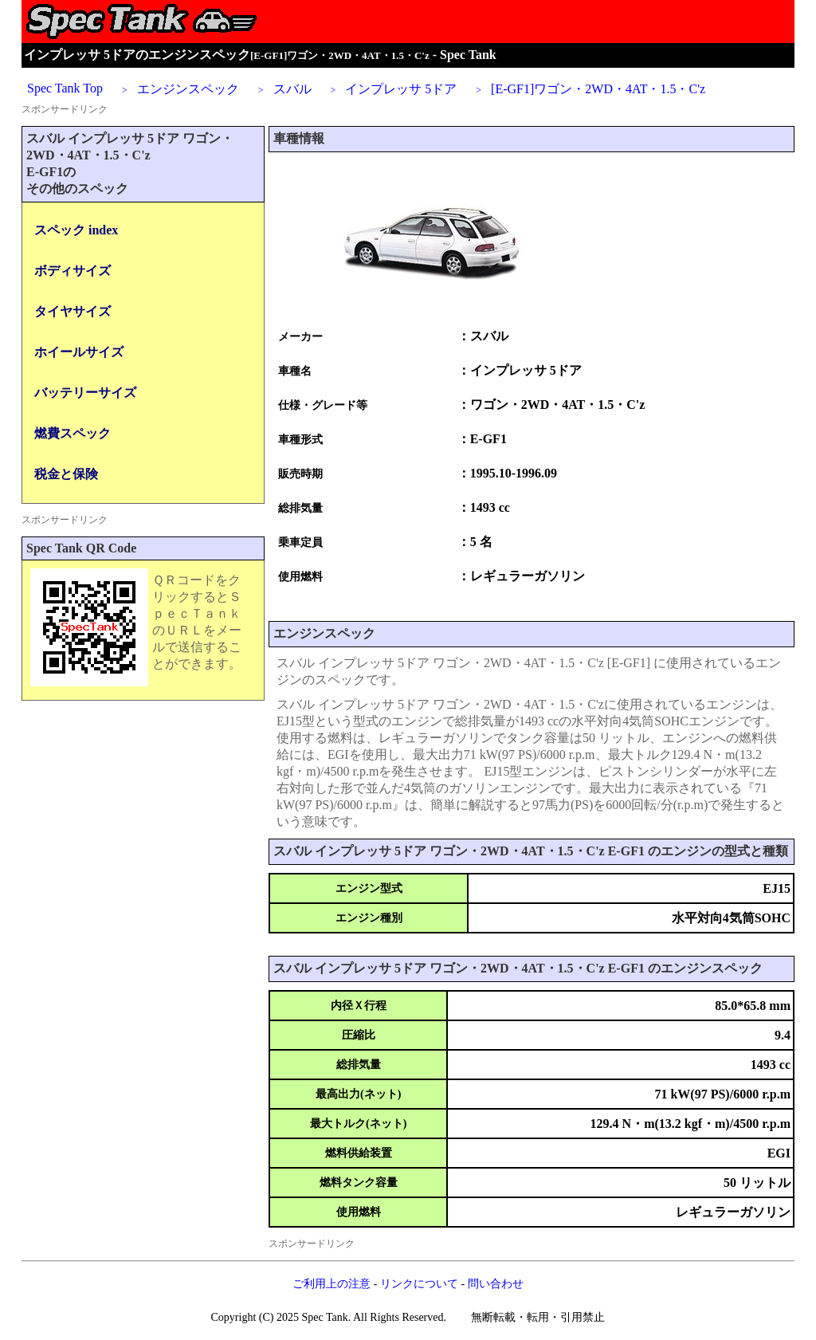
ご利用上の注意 (331, 1284)
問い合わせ (496, 1284)
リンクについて (419, 1284)
